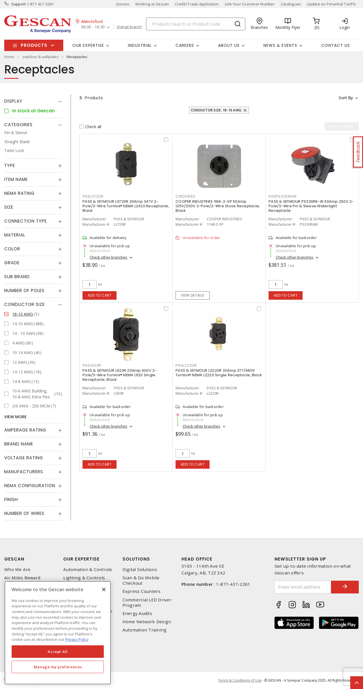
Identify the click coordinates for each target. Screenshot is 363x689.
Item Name (16, 179)
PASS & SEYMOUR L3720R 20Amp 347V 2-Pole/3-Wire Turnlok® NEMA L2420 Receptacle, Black (126, 206)
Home (9, 56)
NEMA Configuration (29, 486)
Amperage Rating (25, 430)
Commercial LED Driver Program (147, 602)
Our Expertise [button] (88, 45)
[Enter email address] (303, 587)
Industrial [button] (140, 45)
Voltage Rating (23, 458)
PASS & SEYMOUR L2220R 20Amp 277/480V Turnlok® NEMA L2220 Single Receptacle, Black (219, 372)
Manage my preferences (58, 666)
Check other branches (108, 257)
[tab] (33, 101)
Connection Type (25, 221)
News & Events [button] (280, 45)
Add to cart (100, 295)
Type (9, 165)
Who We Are (17, 569)
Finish (11, 499)
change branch (129, 27)
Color (12, 249)
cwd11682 (185, 196)
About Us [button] (229, 45)
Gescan (14, 559)
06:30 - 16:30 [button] (93, 27)
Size (8, 207)
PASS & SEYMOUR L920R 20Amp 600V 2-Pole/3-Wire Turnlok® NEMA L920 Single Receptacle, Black (120, 375)
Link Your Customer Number (250, 4)
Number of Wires (24, 513)
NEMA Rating (19, 193)
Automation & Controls (87, 569)
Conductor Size (24, 304)
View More (15, 416)
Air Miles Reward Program (22, 580)
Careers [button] (185, 45)
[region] (58, 632)
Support (18, 4)
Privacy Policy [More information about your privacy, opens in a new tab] (76, 639)
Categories (18, 125)
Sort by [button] (345, 97)
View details (192, 295)
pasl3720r (93, 196)
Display (13, 101)
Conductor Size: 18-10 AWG (216, 110)
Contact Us (335, 45)
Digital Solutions (140, 569)
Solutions (136, 559)
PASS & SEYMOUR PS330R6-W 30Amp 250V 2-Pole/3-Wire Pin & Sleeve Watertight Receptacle (311, 206)
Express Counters (142, 591)
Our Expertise (81, 559)
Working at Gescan (152, 4)
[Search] (195, 24)
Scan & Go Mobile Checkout (141, 580)
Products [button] (34, 45)
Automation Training (145, 630)
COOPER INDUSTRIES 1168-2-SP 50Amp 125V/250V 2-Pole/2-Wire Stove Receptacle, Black (218, 206)
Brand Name (18, 444)
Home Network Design (147, 621)
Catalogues (291, 4)
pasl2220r (186, 365)
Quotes (123, 4)
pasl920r (92, 365)
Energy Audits (137, 613)
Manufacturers (23, 472)
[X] (104, 589)
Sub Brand (17, 277)
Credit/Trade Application (197, 4)
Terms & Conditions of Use (239, 680)
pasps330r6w (282, 196)
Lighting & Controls (84, 577)
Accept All (58, 651)
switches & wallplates (40, 56)
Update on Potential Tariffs (331, 4)
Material (14, 235)
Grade (12, 263)
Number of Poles (24, 290)
